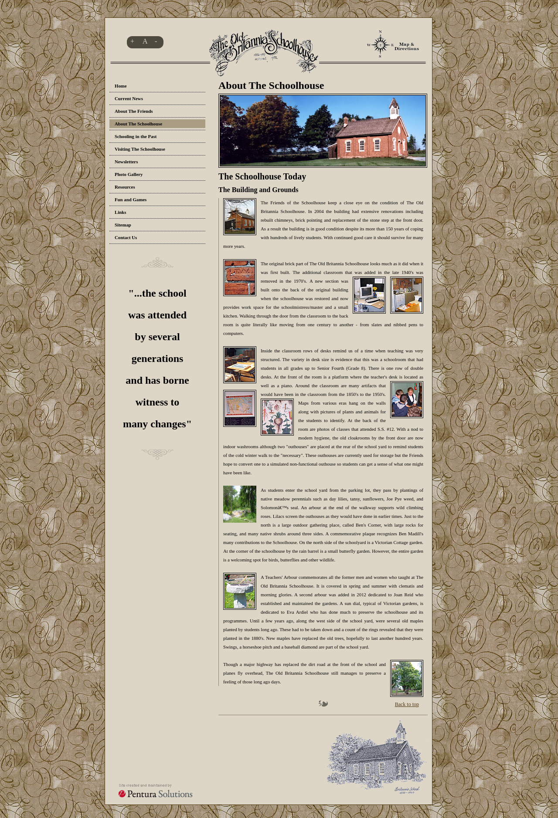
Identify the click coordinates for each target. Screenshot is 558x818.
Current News (129, 98)
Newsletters (126, 161)
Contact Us (126, 237)
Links (120, 212)
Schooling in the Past (136, 136)
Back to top (407, 704)
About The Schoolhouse (138, 123)
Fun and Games (130, 199)
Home (121, 85)
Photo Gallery (129, 174)
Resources (125, 186)
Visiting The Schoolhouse (140, 149)
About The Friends (134, 111)
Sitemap (123, 224)
